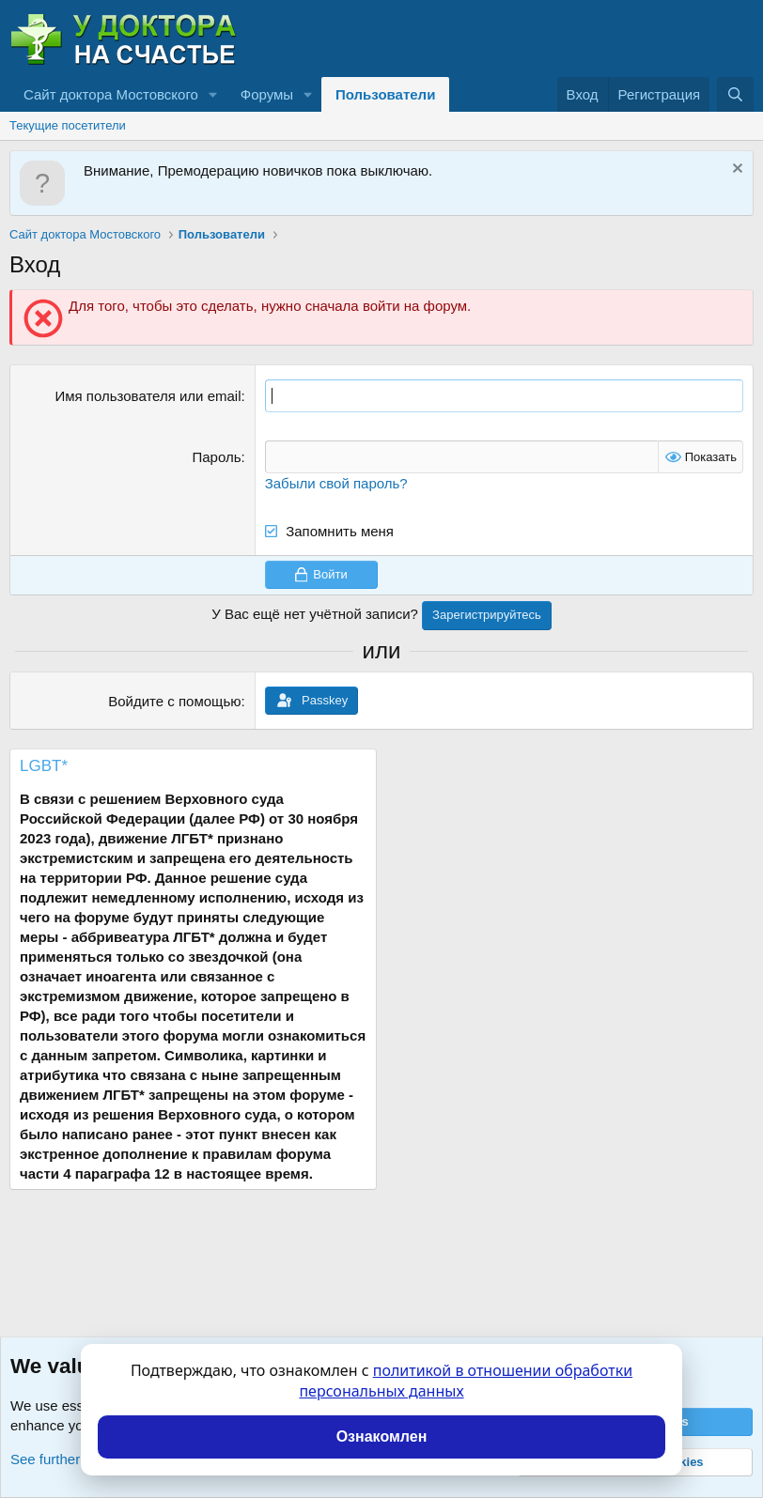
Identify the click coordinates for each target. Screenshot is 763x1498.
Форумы (267, 94)
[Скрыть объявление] (735, 170)
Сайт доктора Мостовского (110, 94)
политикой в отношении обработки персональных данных (465, 1380)
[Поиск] (735, 94)
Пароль (216, 457)
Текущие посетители (67, 125)
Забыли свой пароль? (336, 483)
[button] (213, 94)
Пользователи (385, 94)
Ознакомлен (382, 1436)
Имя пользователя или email (147, 396)
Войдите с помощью (174, 701)
